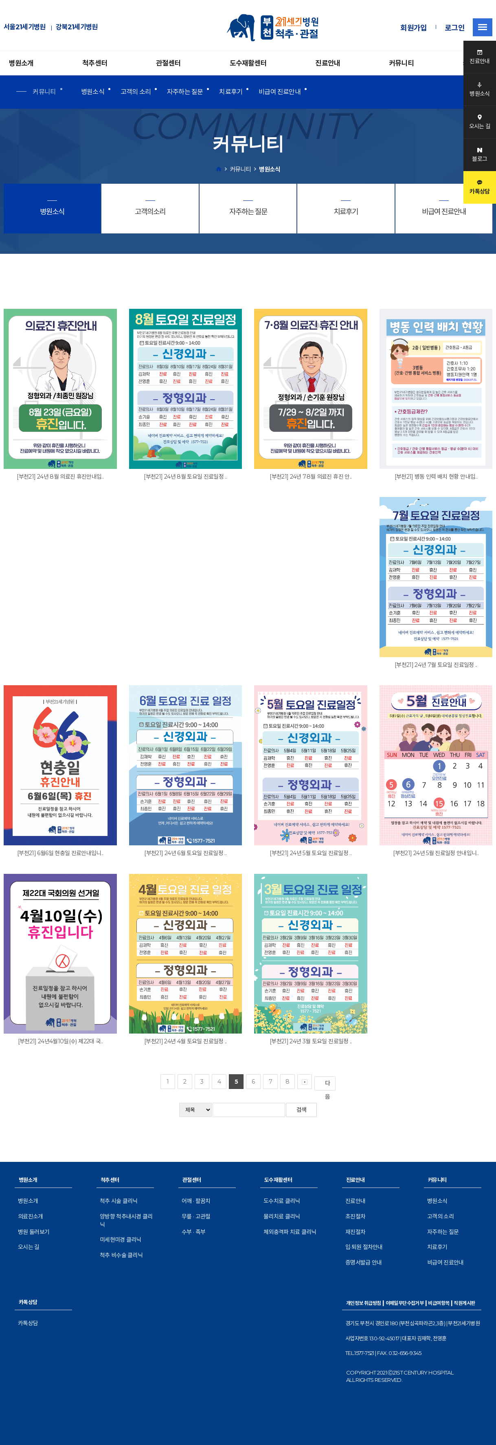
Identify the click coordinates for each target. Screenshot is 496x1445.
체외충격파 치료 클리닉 (289, 1232)
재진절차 (355, 1232)
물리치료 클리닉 (281, 1216)
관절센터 (168, 63)
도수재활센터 (248, 63)
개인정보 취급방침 (363, 1303)
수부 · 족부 (193, 1232)
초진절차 (355, 1216)
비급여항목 (438, 1303)
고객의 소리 (136, 92)
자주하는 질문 (185, 92)
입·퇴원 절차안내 (364, 1247)
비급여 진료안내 (280, 92)
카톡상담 (28, 1323)
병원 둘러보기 (33, 1232)
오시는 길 (29, 1247)
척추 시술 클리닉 (119, 1201)
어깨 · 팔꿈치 (196, 1201)
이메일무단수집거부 (405, 1303)
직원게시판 (464, 1303)
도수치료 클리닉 (281, 1201)
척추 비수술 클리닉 (121, 1255)
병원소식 (92, 92)
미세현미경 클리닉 (120, 1239)
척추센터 (94, 63)
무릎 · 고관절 (196, 1216)
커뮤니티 (401, 63)
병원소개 (21, 63)
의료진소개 (30, 1216)
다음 (329, 1085)
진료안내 (327, 63)
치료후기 (230, 92)
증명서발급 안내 (363, 1262)
